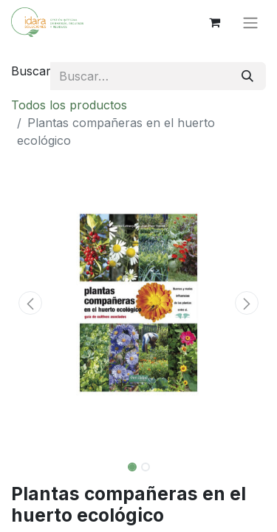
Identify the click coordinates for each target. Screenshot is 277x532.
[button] (30, 303)
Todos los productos (69, 105)
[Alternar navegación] (250, 22)
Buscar (31, 71)
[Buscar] (247, 76)
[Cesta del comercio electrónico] (214, 22)
